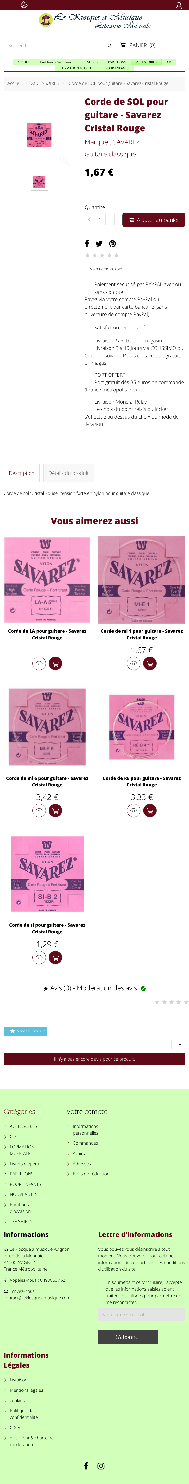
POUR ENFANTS (25, 1184)
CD (13, 1137)
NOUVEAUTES (24, 1194)
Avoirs (79, 1153)
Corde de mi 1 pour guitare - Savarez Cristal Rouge (142, 634)
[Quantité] (100, 219)
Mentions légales (26, 1390)
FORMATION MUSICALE (22, 1150)
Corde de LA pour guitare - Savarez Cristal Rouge (47, 634)
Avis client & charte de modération (32, 1441)
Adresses (82, 1164)
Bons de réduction (91, 1174)
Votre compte (87, 1111)
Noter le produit (26, 1031)
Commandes (85, 1143)
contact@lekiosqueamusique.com (37, 1298)
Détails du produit (68, 472)
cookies (17, 1401)
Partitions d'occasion (20, 1208)
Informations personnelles (85, 1130)
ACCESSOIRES (23, 1126)
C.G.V (15, 1428)
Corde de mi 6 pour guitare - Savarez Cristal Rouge (47, 781)
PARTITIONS (22, 1174)
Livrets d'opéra (24, 1164)
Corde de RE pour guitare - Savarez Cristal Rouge (142, 781)
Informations (26, 1234)
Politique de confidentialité (24, 1414)
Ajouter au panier (153, 220)
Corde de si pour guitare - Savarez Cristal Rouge (47, 928)
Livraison (19, 1380)
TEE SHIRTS (21, 1222)
